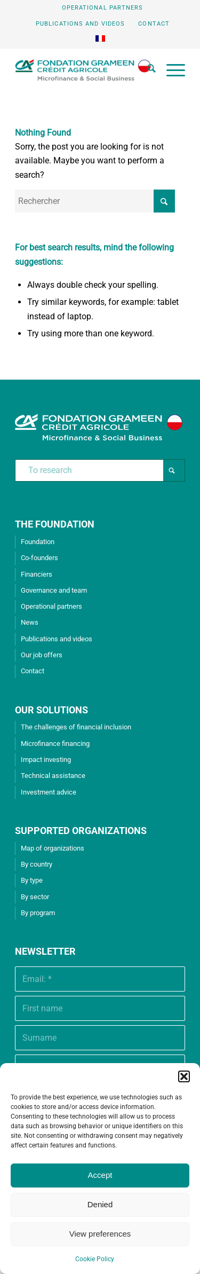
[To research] (100, 470)
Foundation (37, 542)
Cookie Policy (94, 1259)
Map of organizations (52, 848)
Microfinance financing (55, 744)
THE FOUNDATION (54, 524)
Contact (154, 23)
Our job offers (41, 655)
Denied (100, 1204)
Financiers (36, 574)
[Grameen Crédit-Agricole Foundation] (83, 70)
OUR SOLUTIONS (51, 709)
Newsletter (45, 951)
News (29, 622)
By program (38, 913)
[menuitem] (103, 8)
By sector (35, 897)
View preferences (100, 1233)
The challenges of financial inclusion (76, 727)
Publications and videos (80, 23)
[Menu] (170, 70)
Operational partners (102, 7)
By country (36, 864)
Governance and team (54, 590)
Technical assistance (53, 776)
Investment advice (48, 792)
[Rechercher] (146, 70)
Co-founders (39, 558)
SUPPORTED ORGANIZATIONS (81, 830)
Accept (100, 1174)
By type (32, 880)
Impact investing (46, 760)
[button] (184, 1076)
